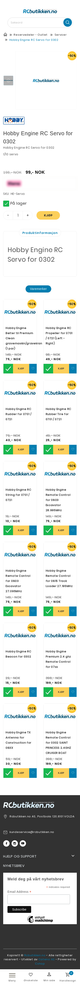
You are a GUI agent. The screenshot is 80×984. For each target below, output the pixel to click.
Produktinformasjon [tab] (40, 233)
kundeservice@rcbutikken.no (32, 832)
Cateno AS (46, 959)
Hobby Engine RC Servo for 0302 (33, 40)
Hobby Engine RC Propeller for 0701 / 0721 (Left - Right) (59, 335)
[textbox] (40, 23)
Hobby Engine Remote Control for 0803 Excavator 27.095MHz (18, 581)
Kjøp (48, 215)
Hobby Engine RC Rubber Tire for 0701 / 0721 (58, 414)
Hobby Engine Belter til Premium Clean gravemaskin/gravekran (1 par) (20, 338)
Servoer (61, 35)
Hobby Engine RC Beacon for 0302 (18, 654)
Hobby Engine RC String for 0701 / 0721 (18, 495)
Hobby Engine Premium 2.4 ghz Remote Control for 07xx (58, 659)
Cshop (40, 964)
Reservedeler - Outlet (31, 35)
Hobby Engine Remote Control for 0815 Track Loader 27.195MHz (59, 578)
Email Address (19, 892)
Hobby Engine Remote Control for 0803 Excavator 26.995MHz (58, 500)
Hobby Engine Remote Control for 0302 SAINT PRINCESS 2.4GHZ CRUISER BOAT (58, 742)
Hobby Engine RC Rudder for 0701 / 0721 (19, 414)
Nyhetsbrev (14, 865)
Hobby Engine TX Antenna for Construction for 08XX (18, 740)
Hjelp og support (20, 856)
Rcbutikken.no (35, 955)
